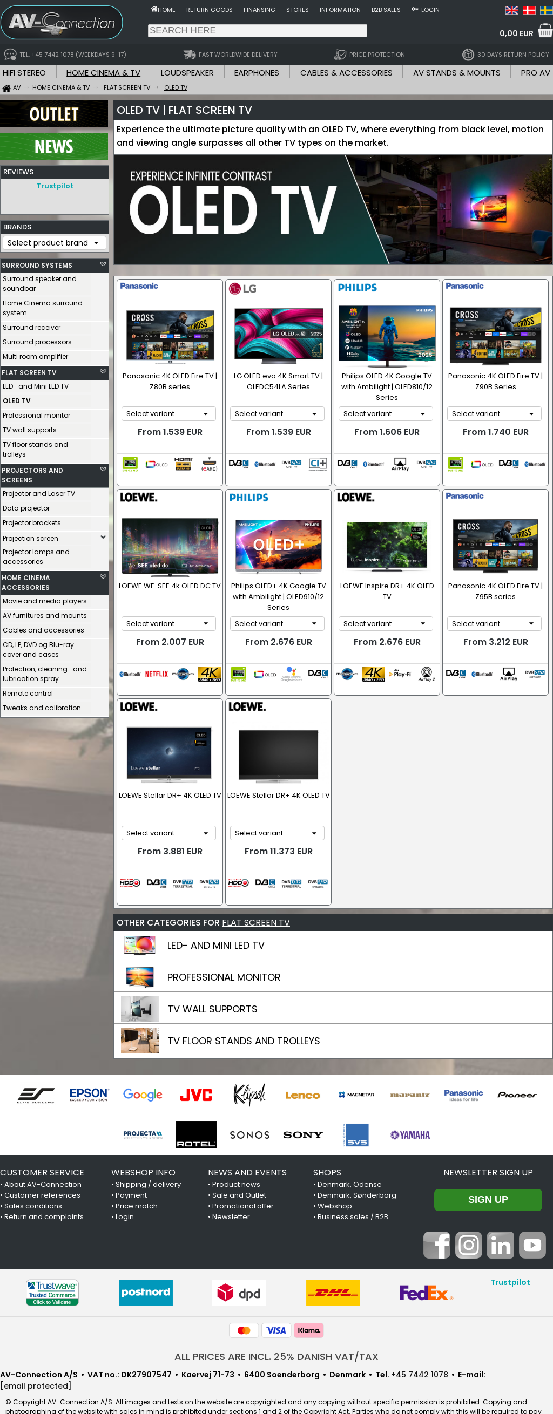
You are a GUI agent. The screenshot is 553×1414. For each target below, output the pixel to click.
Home (167, 9)
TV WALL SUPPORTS (212, 977)
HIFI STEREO (24, 72)
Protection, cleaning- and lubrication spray (45, 671)
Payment (131, 1163)
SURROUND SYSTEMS (37, 262)
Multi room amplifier (35, 353)
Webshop (335, 1174)
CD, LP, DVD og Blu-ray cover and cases (38, 646)
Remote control (28, 690)
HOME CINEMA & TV (103, 72)
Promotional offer (243, 1174)
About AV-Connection (43, 1152)
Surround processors (37, 339)
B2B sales (386, 9)
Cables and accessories (43, 627)
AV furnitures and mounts (45, 612)
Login (430, 9)
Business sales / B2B (353, 1185)
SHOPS (327, 1140)
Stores (297, 9)
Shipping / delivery (148, 1152)
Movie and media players (45, 598)
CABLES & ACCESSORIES (346, 72)
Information (340, 9)
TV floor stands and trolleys (35, 446)
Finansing (259, 9)
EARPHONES (256, 72)
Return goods (209, 9)
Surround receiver (31, 324)
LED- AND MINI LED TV (216, 913)
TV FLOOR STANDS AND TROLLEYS (243, 1009)
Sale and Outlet (239, 1163)
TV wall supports (30, 427)
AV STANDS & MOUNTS (457, 72)
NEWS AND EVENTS (247, 1140)
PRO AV (535, 72)
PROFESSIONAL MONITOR (224, 945)
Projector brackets (32, 520)
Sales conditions (33, 1174)
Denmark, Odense (350, 1152)
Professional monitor (36, 412)
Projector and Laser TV (39, 490)
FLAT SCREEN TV (29, 370)
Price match (137, 1174)
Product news (236, 1152)
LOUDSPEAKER (187, 72)
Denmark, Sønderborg (357, 1163)
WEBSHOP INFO (143, 1140)
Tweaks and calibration (42, 705)
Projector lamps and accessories (36, 554)
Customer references (42, 1163)
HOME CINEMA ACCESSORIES (26, 579)
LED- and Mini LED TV (36, 383)
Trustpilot (54, 186)
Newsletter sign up (488, 1140)
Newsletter (231, 1185)
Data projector (26, 505)
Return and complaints (44, 1185)
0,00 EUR (517, 33)
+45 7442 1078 (419, 1342)
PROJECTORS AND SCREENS (32, 472)
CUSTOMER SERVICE (42, 1140)
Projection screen (30, 535)
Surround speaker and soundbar (40, 280)
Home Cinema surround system (43, 305)
